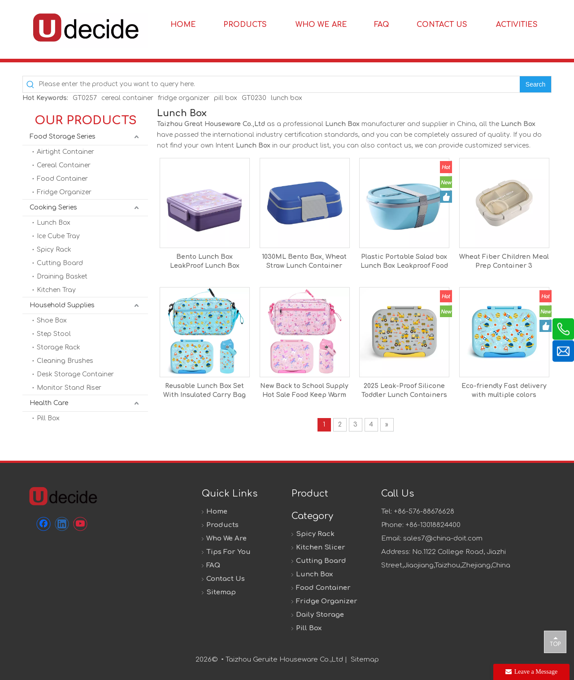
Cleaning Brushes (65, 360)
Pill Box (48, 418)
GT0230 (254, 98)
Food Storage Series (63, 136)
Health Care (49, 403)
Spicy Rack (54, 249)
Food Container (62, 178)
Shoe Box (52, 320)
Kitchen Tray (56, 290)
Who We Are (226, 538)
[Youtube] (80, 524)
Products (222, 525)
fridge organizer (183, 98)
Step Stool (54, 334)
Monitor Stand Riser (69, 387)
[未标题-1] (62, 496)
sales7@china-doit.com (443, 538)
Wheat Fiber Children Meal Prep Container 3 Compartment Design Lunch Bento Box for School (504, 261)
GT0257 (85, 98)
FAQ (213, 565)
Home (216, 511)
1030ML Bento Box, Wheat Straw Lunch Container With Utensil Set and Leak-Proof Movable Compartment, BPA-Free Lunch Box (304, 261)
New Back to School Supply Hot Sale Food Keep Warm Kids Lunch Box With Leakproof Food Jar (304, 391)
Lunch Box (53, 222)
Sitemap (221, 592)
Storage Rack (58, 347)
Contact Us (225, 579)
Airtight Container (65, 151)
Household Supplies (62, 305)
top (555, 641)
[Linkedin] (62, 524)
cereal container (127, 98)
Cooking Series (53, 207)
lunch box (286, 98)
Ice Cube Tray (58, 236)
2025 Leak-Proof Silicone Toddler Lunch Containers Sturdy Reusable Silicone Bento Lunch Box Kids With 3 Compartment (404, 391)
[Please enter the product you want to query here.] (279, 84)
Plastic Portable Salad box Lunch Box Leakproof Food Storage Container (404, 261)
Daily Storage (320, 615)
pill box (225, 98)
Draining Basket (62, 276)
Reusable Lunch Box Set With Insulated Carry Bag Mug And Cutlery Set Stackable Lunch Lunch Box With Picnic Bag (204, 391)
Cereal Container (64, 165)
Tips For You (228, 552)
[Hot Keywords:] (535, 84)
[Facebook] (43, 524)
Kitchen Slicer (320, 547)
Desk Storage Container (75, 374)
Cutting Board (60, 263)
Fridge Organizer (64, 192)
